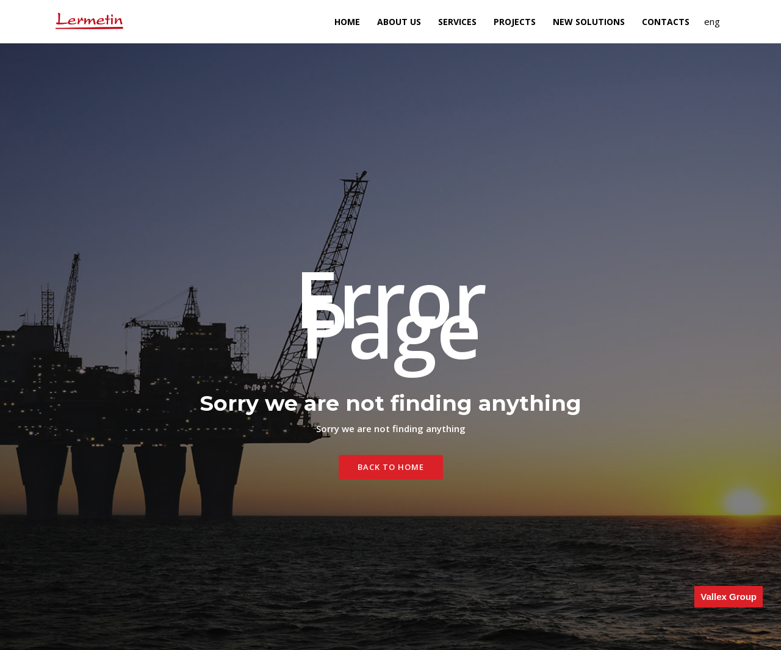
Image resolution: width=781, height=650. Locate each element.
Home (347, 21)
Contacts (665, 21)
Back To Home (391, 466)
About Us (399, 21)
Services (457, 21)
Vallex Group (728, 596)
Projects (515, 21)
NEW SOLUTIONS (589, 21)
